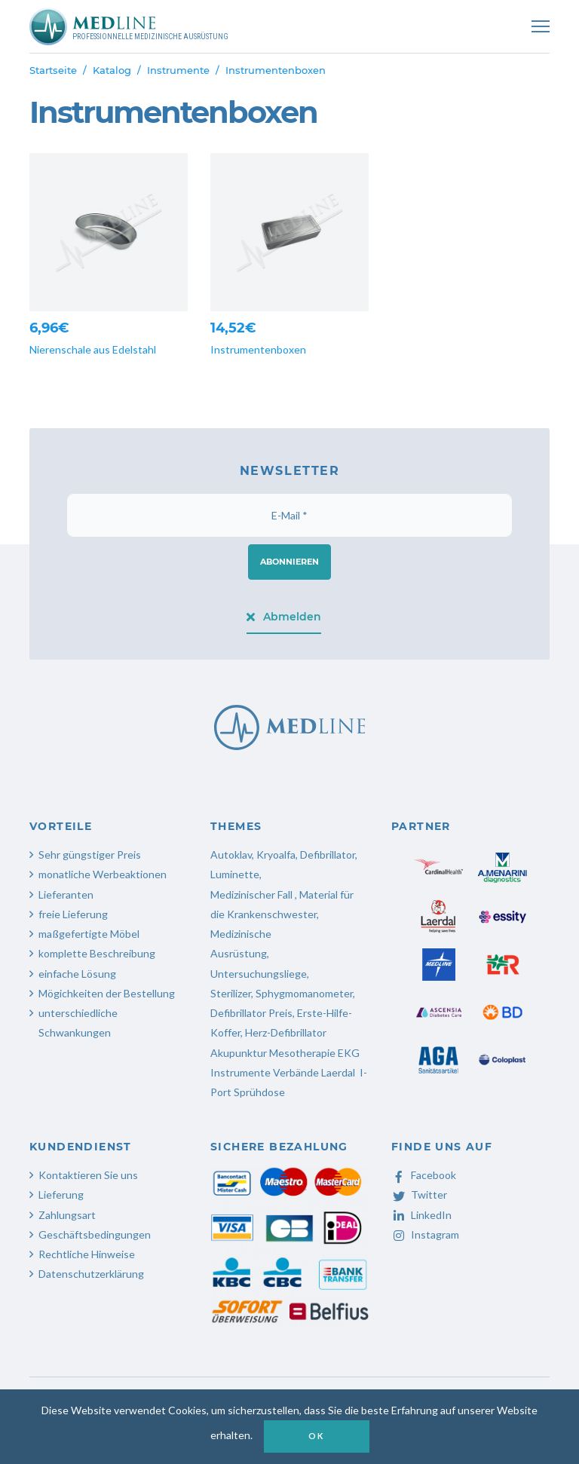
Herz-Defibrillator (285, 1032)
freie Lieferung (73, 914)
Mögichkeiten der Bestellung (106, 993)
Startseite (53, 70)
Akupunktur (238, 1052)
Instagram (425, 1234)
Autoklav (231, 854)
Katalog (112, 70)
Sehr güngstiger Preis (89, 854)
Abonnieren (289, 561)
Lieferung (61, 1194)
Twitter (419, 1194)
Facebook (423, 1174)
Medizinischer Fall (252, 894)
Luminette (234, 874)
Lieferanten (65, 894)
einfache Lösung (77, 973)
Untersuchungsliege (258, 973)
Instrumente (178, 70)
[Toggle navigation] (540, 26)
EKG (349, 1052)
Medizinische (240, 933)
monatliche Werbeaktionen (102, 874)
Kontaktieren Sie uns (88, 1174)
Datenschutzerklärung (91, 1273)
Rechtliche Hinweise (86, 1254)
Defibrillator (327, 854)
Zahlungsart (67, 1214)
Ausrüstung (238, 953)
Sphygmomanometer (304, 993)
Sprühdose (259, 1092)
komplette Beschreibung (96, 953)
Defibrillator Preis (251, 1012)
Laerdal (338, 1072)
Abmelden (284, 616)
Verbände (296, 1072)
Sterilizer (230, 993)
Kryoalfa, (277, 854)
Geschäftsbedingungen (94, 1234)
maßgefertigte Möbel (88, 933)
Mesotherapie (302, 1052)
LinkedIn (421, 1214)
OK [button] (315, 1436)
